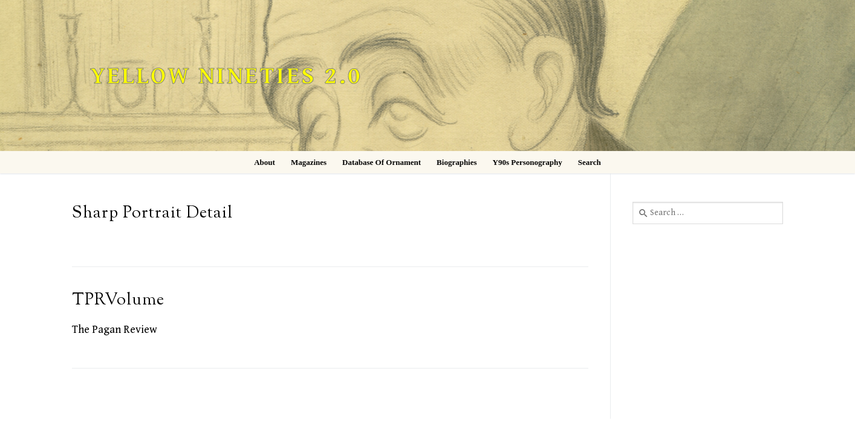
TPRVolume (118, 300)
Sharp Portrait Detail (152, 213)
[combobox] (707, 213)
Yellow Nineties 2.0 (226, 76)
